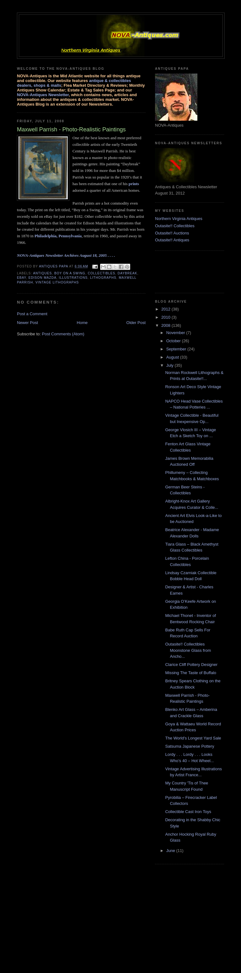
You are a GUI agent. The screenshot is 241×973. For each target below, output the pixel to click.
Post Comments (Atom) (63, 334)
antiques (42, 273)
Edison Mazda (42, 277)
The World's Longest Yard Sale (193, 738)
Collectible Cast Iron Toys (188, 811)
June (171, 850)
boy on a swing (69, 273)
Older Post (136, 322)
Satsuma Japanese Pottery (189, 746)
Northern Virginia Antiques (178, 218)
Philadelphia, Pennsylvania (58, 236)
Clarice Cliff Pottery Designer (191, 664)
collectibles (101, 273)
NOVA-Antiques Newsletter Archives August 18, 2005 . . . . (66, 255)
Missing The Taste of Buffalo (190, 672)
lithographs (103, 277)
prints (134, 183)
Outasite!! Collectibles (175, 225)
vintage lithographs (57, 282)
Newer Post (27, 322)
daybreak (127, 273)
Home (82, 322)
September (176, 349)
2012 (166, 309)
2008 (166, 325)
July (170, 365)
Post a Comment (32, 313)
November (176, 332)
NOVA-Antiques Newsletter (43, 94)
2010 (166, 317)
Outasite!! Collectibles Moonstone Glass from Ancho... (188, 650)
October (174, 340)
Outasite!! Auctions (172, 233)
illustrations (73, 277)
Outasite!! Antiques (172, 240)
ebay (21, 277)
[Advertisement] (186, 271)
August (173, 357)
